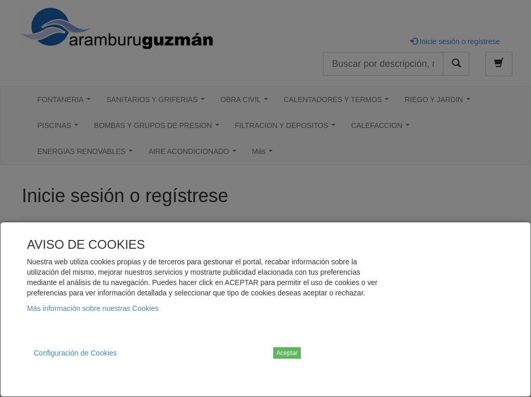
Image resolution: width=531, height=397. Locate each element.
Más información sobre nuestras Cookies (93, 308)
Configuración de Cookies (75, 353)
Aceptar (287, 353)
